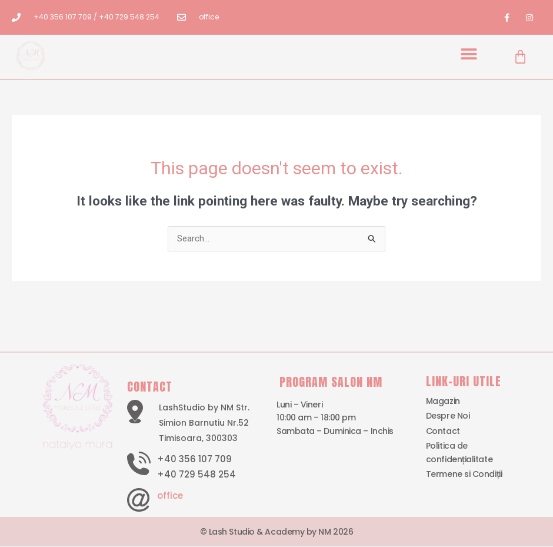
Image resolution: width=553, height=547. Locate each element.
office (170, 495)
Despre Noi (448, 416)
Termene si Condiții (464, 474)
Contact (443, 431)
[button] (469, 54)
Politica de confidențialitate (459, 452)
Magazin (443, 401)
